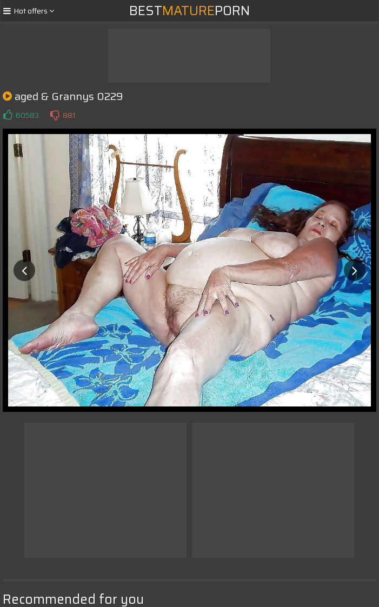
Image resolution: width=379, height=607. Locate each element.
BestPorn (189, 11)
